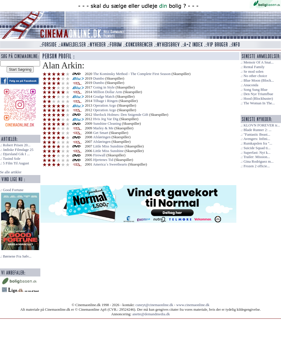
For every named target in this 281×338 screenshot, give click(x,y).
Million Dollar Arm (107, 92)
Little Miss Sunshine (108, 146)
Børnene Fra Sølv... (17, 256)
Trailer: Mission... (257, 157)
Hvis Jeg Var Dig (105, 119)
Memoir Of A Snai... (259, 62)
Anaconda (250, 85)
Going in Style (104, 87)
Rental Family (254, 67)
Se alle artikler (11, 172)
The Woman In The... (259, 103)
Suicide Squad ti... (257, 148)
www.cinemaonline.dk (193, 305)
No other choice (255, 76)
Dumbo (98, 78)
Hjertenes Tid (103, 160)
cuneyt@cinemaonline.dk (154, 305)
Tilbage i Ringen (105, 101)
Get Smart (100, 133)
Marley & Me (103, 128)
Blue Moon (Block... (259, 80)
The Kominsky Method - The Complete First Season (132, 74)
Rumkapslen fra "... (258, 143)
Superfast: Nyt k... (257, 153)
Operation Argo (104, 105)
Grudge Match (103, 97)
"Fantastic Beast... (257, 134)
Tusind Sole (11, 159)
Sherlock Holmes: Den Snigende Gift (120, 115)
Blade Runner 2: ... (257, 130)
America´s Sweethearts (110, 164)
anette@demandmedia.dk (151, 314)
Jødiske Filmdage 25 (18, 150)
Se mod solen (253, 72)
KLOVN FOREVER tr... (262, 125)
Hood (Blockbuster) (258, 99)
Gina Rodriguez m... (259, 162)
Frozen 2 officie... (257, 166)
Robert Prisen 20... (17, 145)
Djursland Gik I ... (16, 154)
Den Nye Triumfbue (258, 94)
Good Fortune (13, 190)
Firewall (99, 155)
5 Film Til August (16, 163)
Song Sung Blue (255, 90)
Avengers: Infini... (256, 139)
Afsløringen (102, 137)
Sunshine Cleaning (107, 124)
